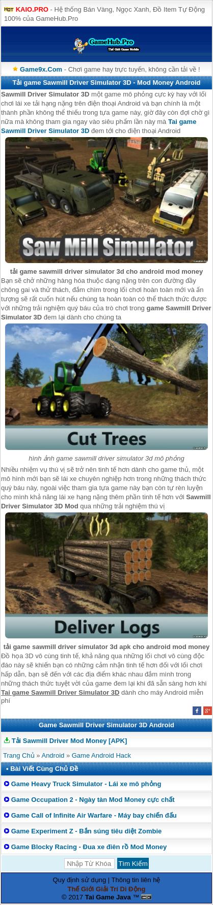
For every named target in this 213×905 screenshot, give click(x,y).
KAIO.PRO (32, 9)
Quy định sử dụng (80, 880)
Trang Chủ (19, 755)
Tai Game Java (108, 897)
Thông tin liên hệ (136, 880)
